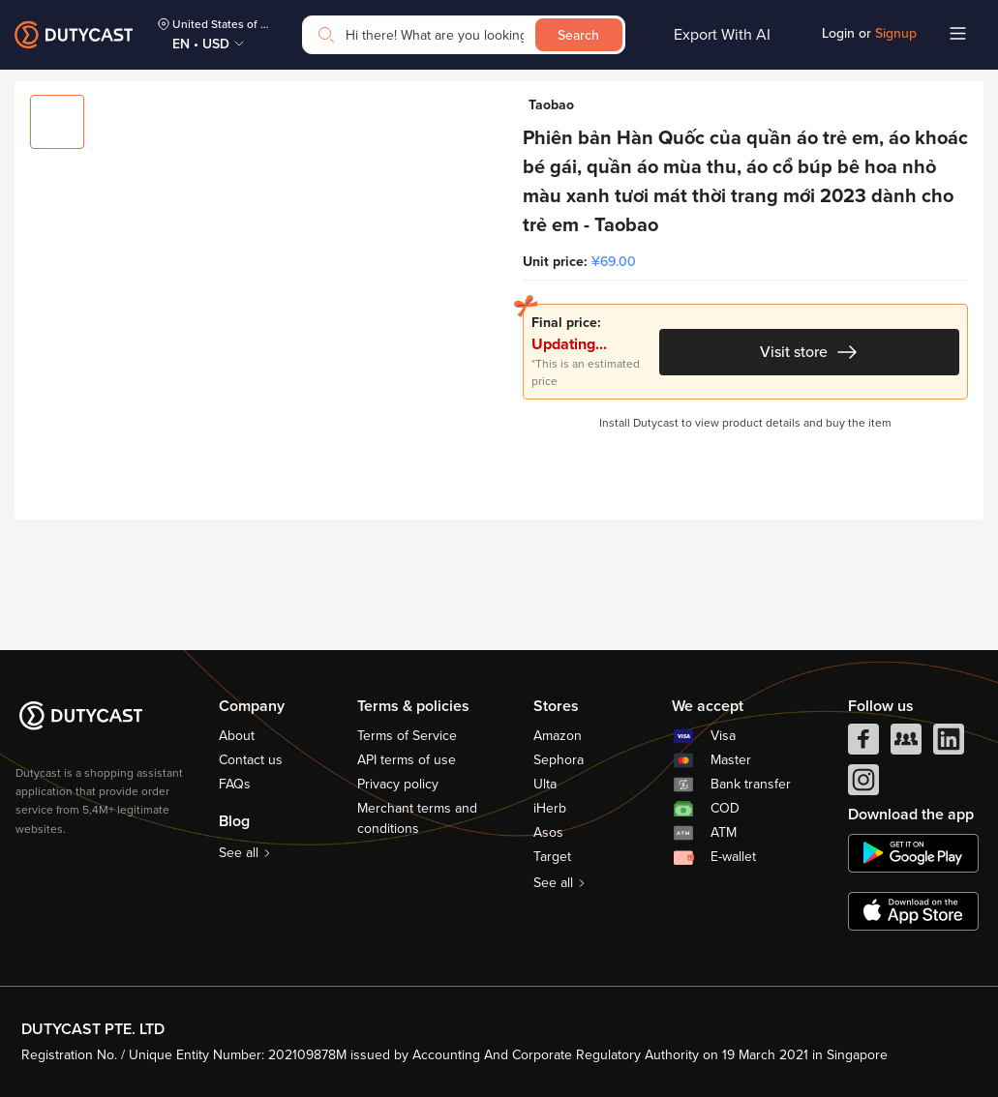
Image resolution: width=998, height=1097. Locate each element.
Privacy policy (398, 784)
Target (552, 856)
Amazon (557, 735)
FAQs (235, 784)
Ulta (545, 784)
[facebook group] (906, 744)
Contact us (251, 760)
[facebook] (863, 744)
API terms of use (406, 760)
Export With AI (722, 34)
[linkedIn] (948, 744)
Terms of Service (407, 735)
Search (578, 35)
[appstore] (913, 911)
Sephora (558, 760)
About (237, 735)
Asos (548, 832)
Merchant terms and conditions (417, 818)
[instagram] (863, 784)
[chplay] (913, 853)
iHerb (549, 808)
